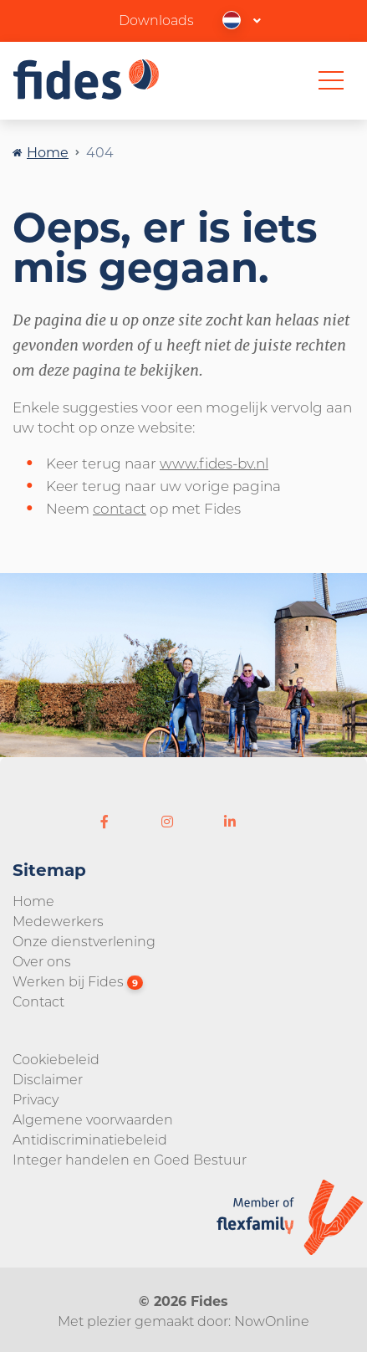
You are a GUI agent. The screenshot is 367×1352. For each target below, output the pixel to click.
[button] (242, 19)
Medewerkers (58, 921)
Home (48, 152)
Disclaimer (48, 1079)
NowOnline (271, 1320)
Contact (38, 1001)
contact (119, 508)
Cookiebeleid (56, 1059)
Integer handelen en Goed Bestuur (130, 1159)
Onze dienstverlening (84, 941)
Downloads (156, 19)
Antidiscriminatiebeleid (90, 1139)
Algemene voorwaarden (93, 1119)
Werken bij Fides (78, 981)
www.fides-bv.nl (214, 462)
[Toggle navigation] (331, 80)
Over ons (42, 961)
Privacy (36, 1099)
